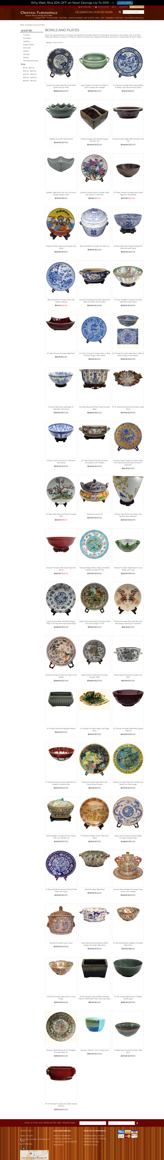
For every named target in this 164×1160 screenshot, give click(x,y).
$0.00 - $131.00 (29, 68)
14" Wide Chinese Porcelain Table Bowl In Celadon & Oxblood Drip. (61, 783)
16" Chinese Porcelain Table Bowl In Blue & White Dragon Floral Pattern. (128, 354)
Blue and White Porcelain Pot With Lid (94, 246)
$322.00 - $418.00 (30, 77)
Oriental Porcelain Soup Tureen (61, 943)
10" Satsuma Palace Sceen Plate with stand (95, 837)
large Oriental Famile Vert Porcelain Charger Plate (94, 676)
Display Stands (75, 18)
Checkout (123, 7)
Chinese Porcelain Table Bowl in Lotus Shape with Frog (128, 569)
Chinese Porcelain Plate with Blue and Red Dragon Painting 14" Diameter (128, 622)
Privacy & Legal (91, 1145)
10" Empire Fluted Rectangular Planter (61, 729)
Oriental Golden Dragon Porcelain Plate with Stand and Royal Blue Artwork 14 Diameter (128, 463)
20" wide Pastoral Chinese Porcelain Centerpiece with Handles (94, 462)
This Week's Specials (134, 18)
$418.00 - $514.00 (29, 81)
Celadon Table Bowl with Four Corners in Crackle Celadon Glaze (61, 194)
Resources (58, 1145)
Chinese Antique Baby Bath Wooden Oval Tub (128, 140)
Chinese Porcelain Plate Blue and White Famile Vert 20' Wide (61, 86)
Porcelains (52, 18)
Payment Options (91, 1142)
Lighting (63, 18)
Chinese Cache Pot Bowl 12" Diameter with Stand (61, 462)
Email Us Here (26, 1136)
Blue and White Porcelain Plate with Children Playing (61, 301)
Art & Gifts (89, 18)
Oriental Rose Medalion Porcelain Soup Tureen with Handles (128, 890)
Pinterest (27, 1148)
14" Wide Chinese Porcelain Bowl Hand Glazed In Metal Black (128, 194)
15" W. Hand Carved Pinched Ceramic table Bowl (128, 408)
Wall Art (99, 18)
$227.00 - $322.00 (30, 74)
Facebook (21, 1148)
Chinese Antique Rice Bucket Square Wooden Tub (94, 140)
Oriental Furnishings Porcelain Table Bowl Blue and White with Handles (94, 301)
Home (22, 25)
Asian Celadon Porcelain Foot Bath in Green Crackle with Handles (94, 86)
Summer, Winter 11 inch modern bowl (95, 1050)
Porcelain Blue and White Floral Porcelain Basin (94, 408)
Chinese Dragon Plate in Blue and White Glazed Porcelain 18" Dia (94, 569)
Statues (119, 18)
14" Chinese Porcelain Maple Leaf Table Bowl (94, 730)
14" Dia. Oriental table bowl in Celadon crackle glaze (128, 998)
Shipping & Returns (62, 1139)
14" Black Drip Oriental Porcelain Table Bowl (128, 1051)
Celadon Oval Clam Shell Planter (61, 139)
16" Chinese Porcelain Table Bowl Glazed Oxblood (128, 730)
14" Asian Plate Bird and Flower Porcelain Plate (61, 515)
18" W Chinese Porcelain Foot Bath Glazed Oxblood (61, 1105)
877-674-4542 (85, 7)
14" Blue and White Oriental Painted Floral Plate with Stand (61, 890)
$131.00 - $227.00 (29, 71)
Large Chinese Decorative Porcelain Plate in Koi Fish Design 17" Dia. (94, 622)
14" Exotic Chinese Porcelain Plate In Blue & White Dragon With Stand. (94, 354)
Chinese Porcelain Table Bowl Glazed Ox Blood (61, 569)
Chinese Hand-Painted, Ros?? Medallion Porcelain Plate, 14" (61, 1051)
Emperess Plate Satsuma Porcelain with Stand (61, 247)
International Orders (94, 1136)
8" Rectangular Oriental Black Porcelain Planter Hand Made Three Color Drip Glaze (94, 998)
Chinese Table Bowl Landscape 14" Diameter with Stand (61, 408)
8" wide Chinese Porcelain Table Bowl (61, 353)
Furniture (40, 18)
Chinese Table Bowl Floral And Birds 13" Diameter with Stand (128, 247)
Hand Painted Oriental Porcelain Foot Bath (128, 676)
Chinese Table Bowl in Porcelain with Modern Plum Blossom (128, 515)
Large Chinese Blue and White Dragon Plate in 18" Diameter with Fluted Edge (61, 622)
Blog (114, 7)
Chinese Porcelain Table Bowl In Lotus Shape (61, 998)
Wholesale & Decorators (65, 1142)
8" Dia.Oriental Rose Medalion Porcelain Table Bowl (128, 944)
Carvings (109, 18)
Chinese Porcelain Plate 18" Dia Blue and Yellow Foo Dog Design (128, 783)
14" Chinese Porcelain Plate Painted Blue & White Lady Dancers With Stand (128, 86)
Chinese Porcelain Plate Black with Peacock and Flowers (94, 783)
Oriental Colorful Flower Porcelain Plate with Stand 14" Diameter (94, 194)
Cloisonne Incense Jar (94, 514)
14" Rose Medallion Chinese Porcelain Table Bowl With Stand (128, 301)
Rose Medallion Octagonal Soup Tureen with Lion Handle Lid (61, 837)
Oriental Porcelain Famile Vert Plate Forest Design (61, 676)
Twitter (24, 1148)
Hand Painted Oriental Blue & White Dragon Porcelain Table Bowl (94, 944)
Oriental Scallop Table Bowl (94, 889)
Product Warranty (62, 1136)
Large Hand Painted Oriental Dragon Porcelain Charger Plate (128, 837)
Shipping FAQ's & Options (95, 1139)
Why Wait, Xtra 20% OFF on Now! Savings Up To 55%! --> (82, 3)
